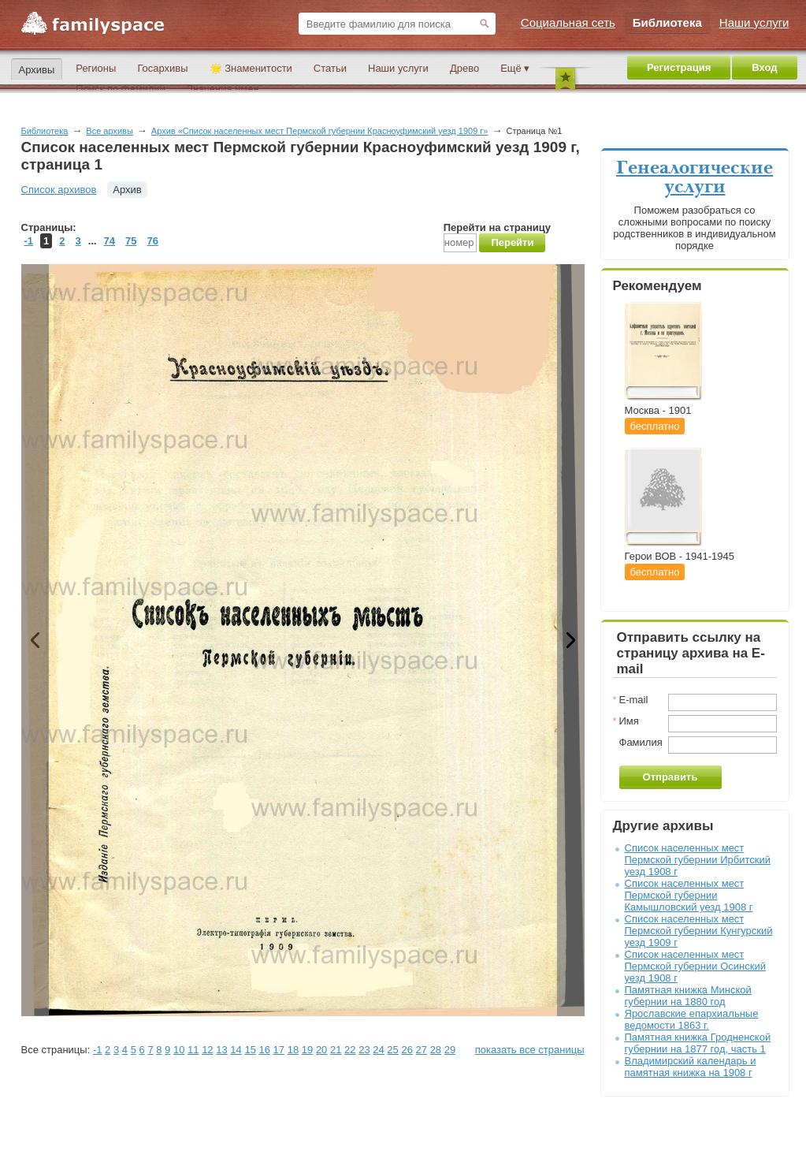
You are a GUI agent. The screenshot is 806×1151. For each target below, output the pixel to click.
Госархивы (162, 68)
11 (193, 1050)
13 (221, 1050)
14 (235, 1050)
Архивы (37, 70)
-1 (29, 241)
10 (178, 1050)
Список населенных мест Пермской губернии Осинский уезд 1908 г (695, 966)
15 (249, 1050)
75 (130, 241)
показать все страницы (530, 1050)
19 (307, 1050)
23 (364, 1050)
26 (406, 1050)
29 (449, 1050)
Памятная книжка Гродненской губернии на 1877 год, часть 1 (698, 1043)
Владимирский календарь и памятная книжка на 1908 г (690, 1066)
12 (207, 1050)
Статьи (330, 68)
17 (278, 1050)
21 (335, 1050)
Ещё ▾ (514, 68)
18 (293, 1050)
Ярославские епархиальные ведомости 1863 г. (692, 1019)
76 (152, 241)
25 (392, 1050)
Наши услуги (398, 68)
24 (378, 1050)
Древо (464, 68)
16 (264, 1050)
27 (421, 1050)
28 (435, 1050)
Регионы (96, 68)
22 (349, 1050)
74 (109, 241)
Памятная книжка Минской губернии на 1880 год (688, 996)
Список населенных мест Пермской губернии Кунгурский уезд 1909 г (699, 930)
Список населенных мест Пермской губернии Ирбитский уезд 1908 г (698, 859)
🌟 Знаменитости (251, 68)
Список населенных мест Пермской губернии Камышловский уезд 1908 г (689, 895)
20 (321, 1050)
